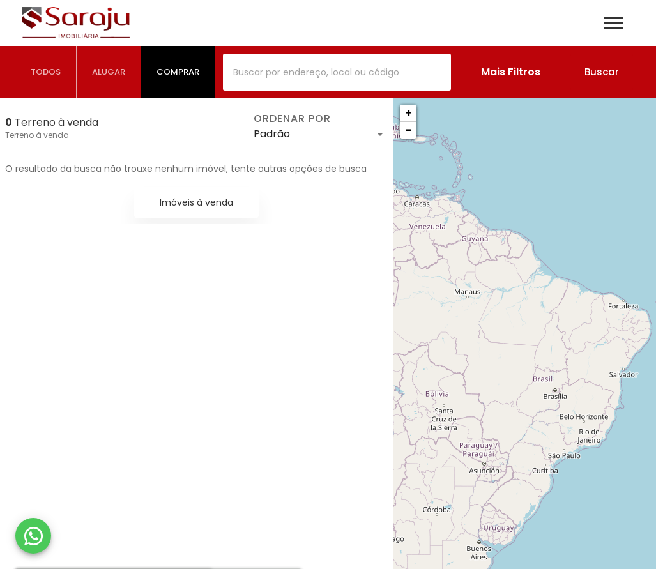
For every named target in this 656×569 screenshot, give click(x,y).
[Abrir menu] (613, 23)
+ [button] (408, 113)
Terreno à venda (37, 135)
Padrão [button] (272, 133)
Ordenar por (292, 119)
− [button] (409, 130)
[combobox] (337, 72)
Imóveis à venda (196, 202)
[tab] (46, 72)
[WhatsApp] (33, 536)
